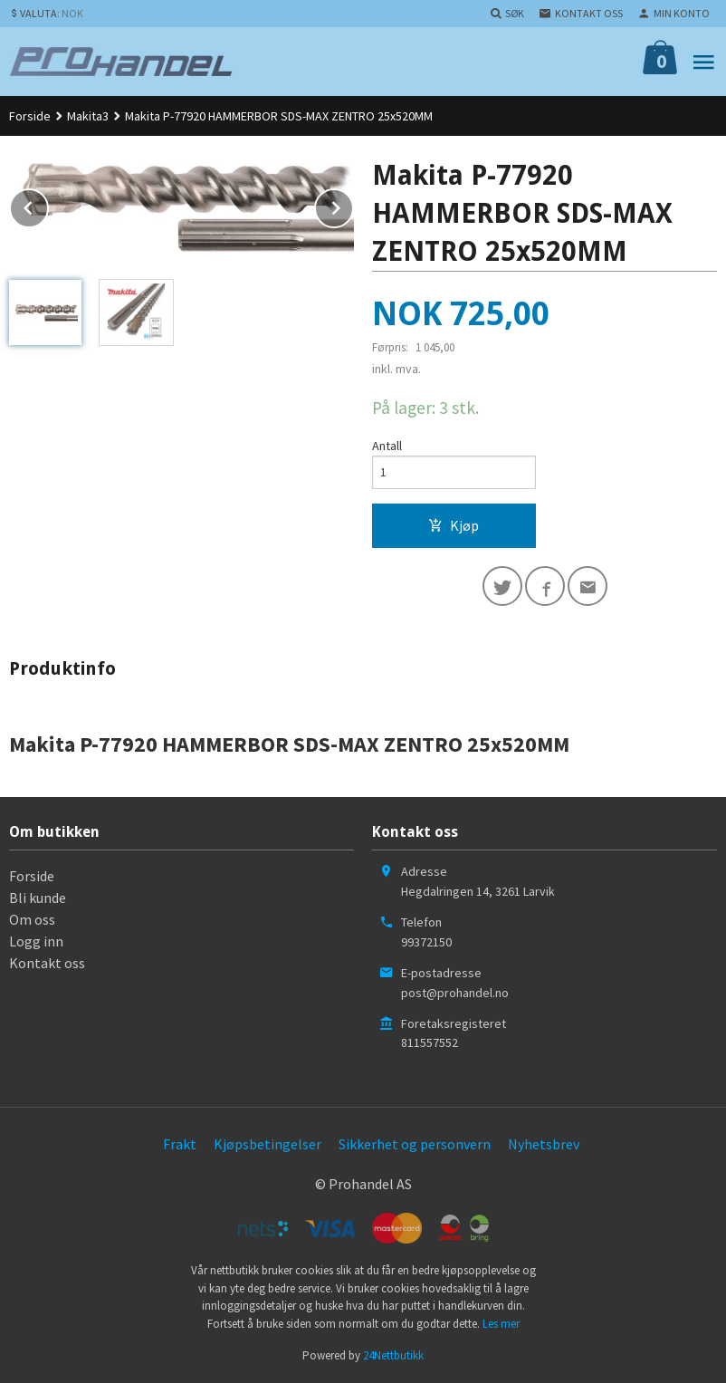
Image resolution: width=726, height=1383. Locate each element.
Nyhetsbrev (543, 1144)
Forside (30, 116)
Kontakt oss (47, 963)
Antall (387, 445)
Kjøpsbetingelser (267, 1144)
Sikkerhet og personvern (415, 1144)
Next (353, 204)
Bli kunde (37, 897)
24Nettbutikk (393, 1355)
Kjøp (453, 525)
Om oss (32, 919)
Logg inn (36, 941)
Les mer (501, 1323)
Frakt (179, 1144)
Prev (48, 204)
